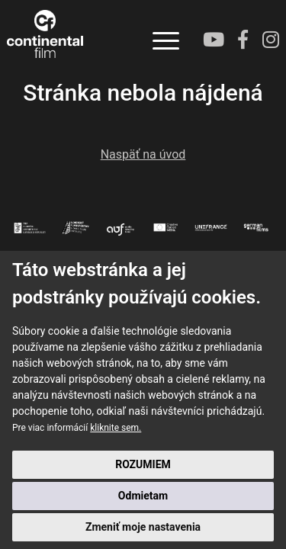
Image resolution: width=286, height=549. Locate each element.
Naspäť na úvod (143, 154)
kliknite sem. (115, 427)
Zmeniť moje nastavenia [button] (143, 527)
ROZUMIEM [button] (143, 464)
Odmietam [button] (143, 496)
